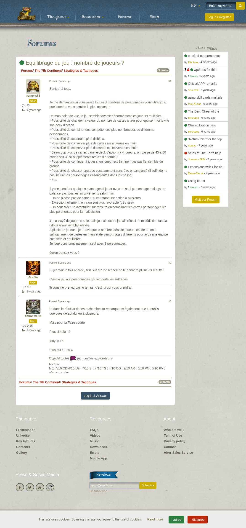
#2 (170, 262)
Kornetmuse (33, 316)
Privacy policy (174, 441)
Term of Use (173, 435)
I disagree (197, 519)
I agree (177, 519)
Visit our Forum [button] (206, 199)
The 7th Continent (48, 70)
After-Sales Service (178, 452)
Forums (124, 17)
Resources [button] (93, 17)
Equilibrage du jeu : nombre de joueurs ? (71, 63)
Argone (33, 277)
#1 (170, 81)
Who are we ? (174, 430)
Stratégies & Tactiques (80, 70)
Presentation (26, 430)
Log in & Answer (95, 395)
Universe (23, 435)
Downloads (98, 447)
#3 (170, 301)
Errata (94, 452)
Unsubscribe (98, 491)
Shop (154, 17)
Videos (95, 435)
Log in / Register (219, 17)
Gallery (21, 452)
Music (94, 441)
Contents (23, 447)
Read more (155, 519)
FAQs (94, 430)
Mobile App (98, 458)
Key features (25, 441)
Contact (170, 447)
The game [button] (58, 17)
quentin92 (33, 96)
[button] (195, 5)
